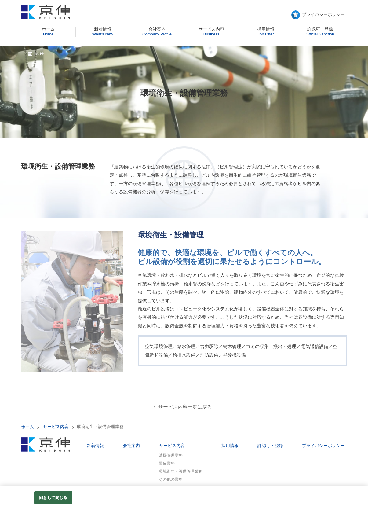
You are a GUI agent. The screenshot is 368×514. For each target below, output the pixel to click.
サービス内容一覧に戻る (185, 406)
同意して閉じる (53, 500)
